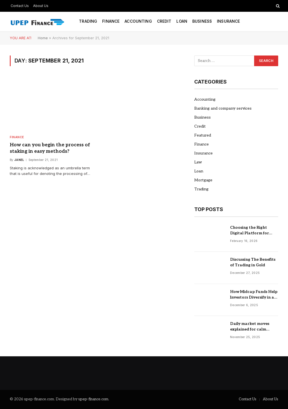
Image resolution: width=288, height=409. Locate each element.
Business (202, 21)
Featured (202, 135)
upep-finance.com (93, 399)
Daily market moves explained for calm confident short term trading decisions (250, 326)
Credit (164, 21)
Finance (111, 21)
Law (198, 162)
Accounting (138, 21)
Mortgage (203, 180)
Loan (181, 21)
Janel (19, 159)
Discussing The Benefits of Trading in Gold (252, 262)
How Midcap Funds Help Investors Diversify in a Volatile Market (253, 294)
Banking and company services (223, 108)
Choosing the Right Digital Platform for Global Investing (249, 230)
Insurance (228, 21)
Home (43, 38)
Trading (88, 21)
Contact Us (20, 6)
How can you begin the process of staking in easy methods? (50, 148)
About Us (40, 6)
